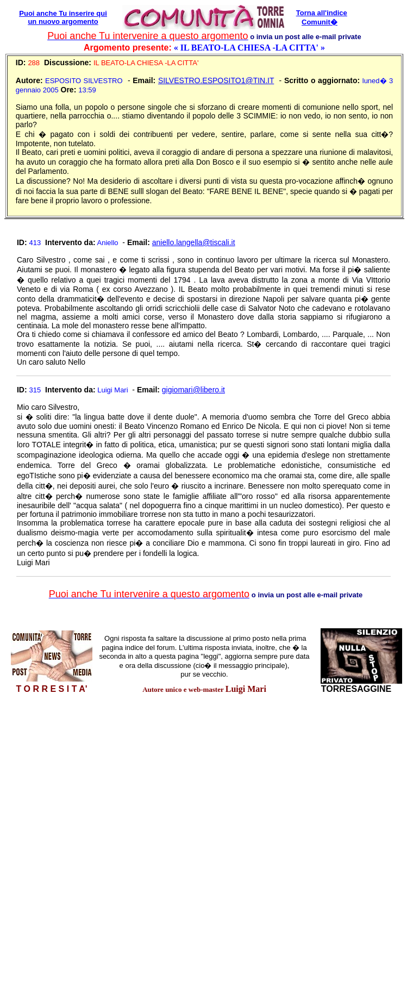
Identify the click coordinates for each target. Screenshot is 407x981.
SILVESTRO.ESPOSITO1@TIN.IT (216, 80)
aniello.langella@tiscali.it (193, 242)
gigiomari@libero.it (193, 389)
